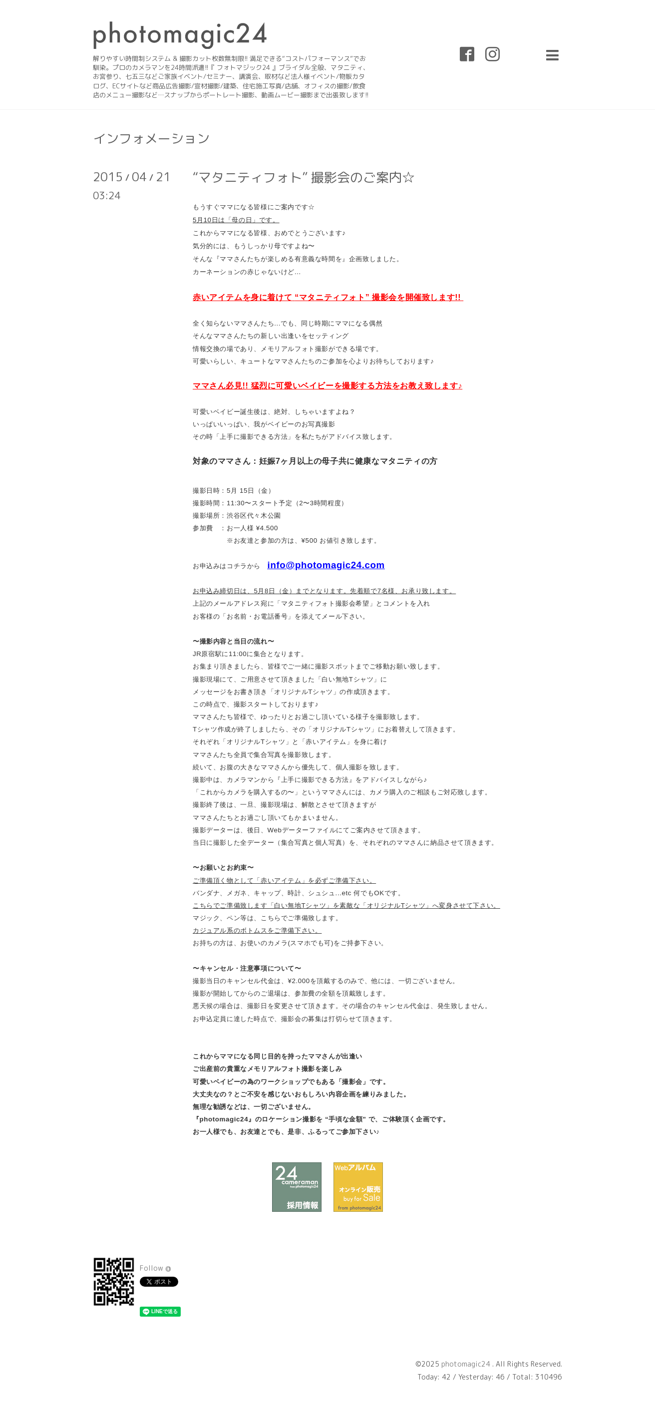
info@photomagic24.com (326, 565)
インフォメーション (151, 138)
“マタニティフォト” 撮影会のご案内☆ (304, 177)
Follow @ (155, 1268)
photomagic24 (466, 1364)
